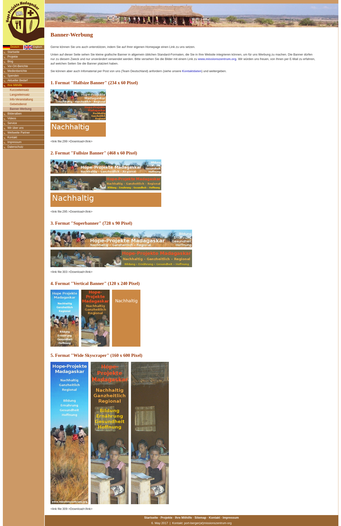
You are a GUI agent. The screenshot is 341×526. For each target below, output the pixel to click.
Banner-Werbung (20, 109)
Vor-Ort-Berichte (18, 66)
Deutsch (15, 47)
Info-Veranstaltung (21, 99)
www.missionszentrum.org (217, 59)
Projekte (13, 56)
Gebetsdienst (18, 104)
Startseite (14, 52)
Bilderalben (15, 113)
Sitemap (200, 517)
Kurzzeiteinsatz (19, 90)
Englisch (37, 47)
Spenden (13, 75)
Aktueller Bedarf (18, 80)
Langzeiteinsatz (20, 94)
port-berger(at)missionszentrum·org (208, 523)
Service (12, 123)
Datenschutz (15, 147)
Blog (10, 61)
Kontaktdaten (192, 71)
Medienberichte (17, 71)
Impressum (15, 142)
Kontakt (12, 137)
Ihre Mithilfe (15, 85)
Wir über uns (16, 128)
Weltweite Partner (19, 132)
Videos (12, 118)
